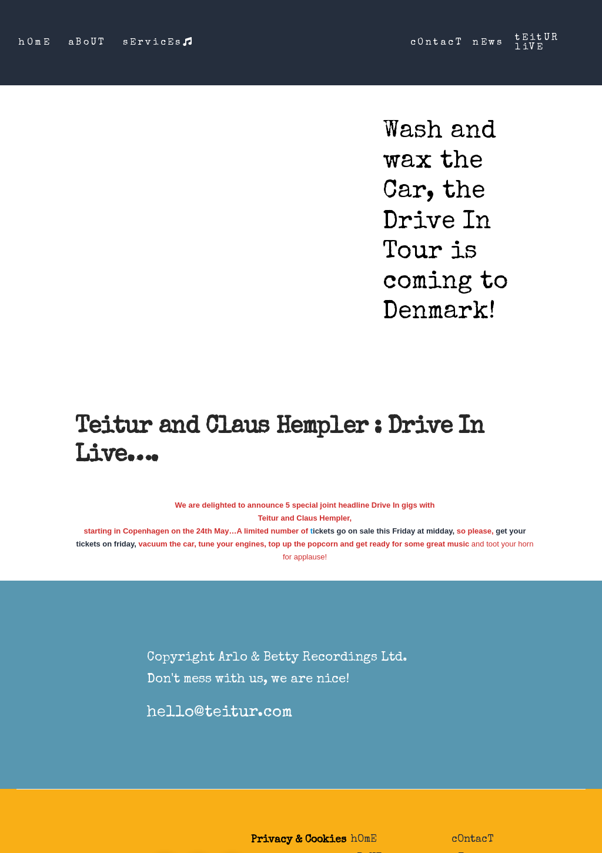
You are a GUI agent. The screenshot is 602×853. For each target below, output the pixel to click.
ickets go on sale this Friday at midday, (383, 531)
